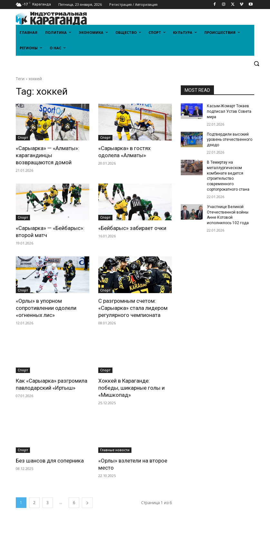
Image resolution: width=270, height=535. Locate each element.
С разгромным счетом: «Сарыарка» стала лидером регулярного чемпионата (133, 308)
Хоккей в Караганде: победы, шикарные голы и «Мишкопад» (131, 387)
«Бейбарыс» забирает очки (132, 228)
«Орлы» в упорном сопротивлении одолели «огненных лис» (46, 308)
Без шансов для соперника (50, 460)
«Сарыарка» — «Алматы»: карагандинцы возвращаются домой (47, 155)
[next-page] (87, 502)
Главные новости (115, 450)
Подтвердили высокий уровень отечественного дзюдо (229, 140)
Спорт (23, 137)
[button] (256, 63)
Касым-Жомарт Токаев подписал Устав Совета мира (229, 111)
